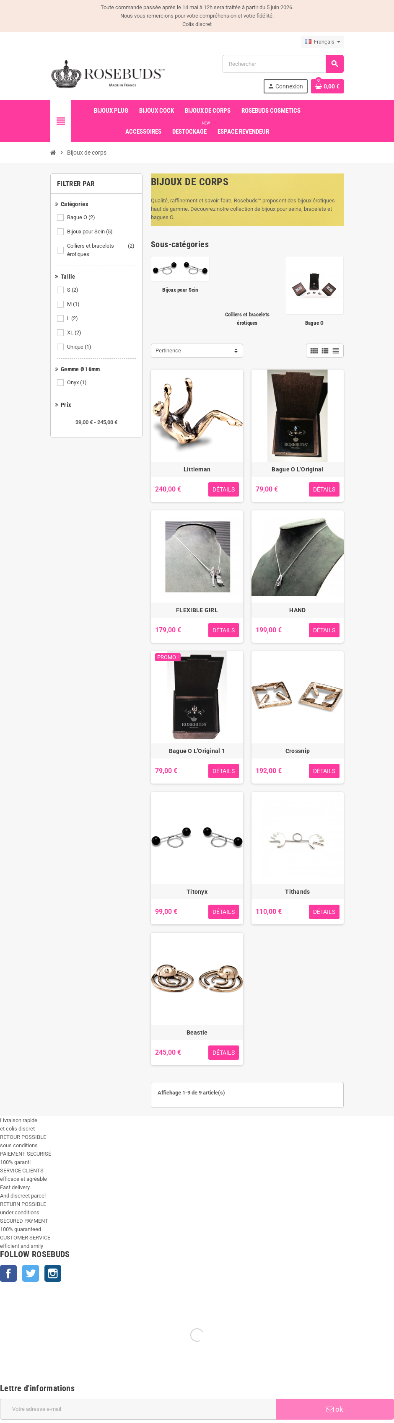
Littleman (197, 469)
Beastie (197, 1032)
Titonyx (197, 891)
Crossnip (297, 751)
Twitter (30, 1273)
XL (75, 333)
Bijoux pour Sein (90, 232)
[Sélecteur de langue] (322, 42)
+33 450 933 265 (66, 1418)
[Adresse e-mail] (138, 1310)
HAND (297, 610)
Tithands (297, 891)
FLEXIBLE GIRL (197, 610)
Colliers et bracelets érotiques (101, 250)
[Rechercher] (283, 64)
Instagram (52, 1273)
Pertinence (168, 350)
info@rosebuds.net (22, 1418)
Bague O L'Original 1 (197, 751)
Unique (80, 347)
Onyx (77, 382)
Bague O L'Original (297, 469)
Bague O (81, 217)
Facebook (8, 1273)
